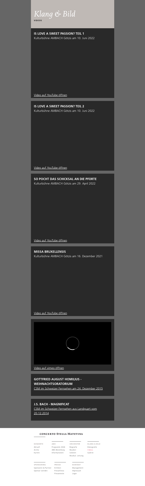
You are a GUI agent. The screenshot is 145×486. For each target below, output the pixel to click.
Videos (90, 450)
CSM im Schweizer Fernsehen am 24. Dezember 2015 (68, 388)
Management (77, 468)
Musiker (73, 450)
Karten (37, 453)
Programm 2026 (58, 447)
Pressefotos (59, 471)
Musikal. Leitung (76, 456)
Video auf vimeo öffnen (49, 368)
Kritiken (57, 468)
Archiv (36, 450)
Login (74, 473)
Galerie (90, 453)
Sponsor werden (41, 471)
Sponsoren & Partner (42, 468)
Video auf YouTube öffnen (50, 95)
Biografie (73, 447)
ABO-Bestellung (58, 450)
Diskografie (92, 447)
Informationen (58, 453)
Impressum (76, 471)
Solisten (73, 453)
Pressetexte (59, 473)
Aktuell (37, 447)
